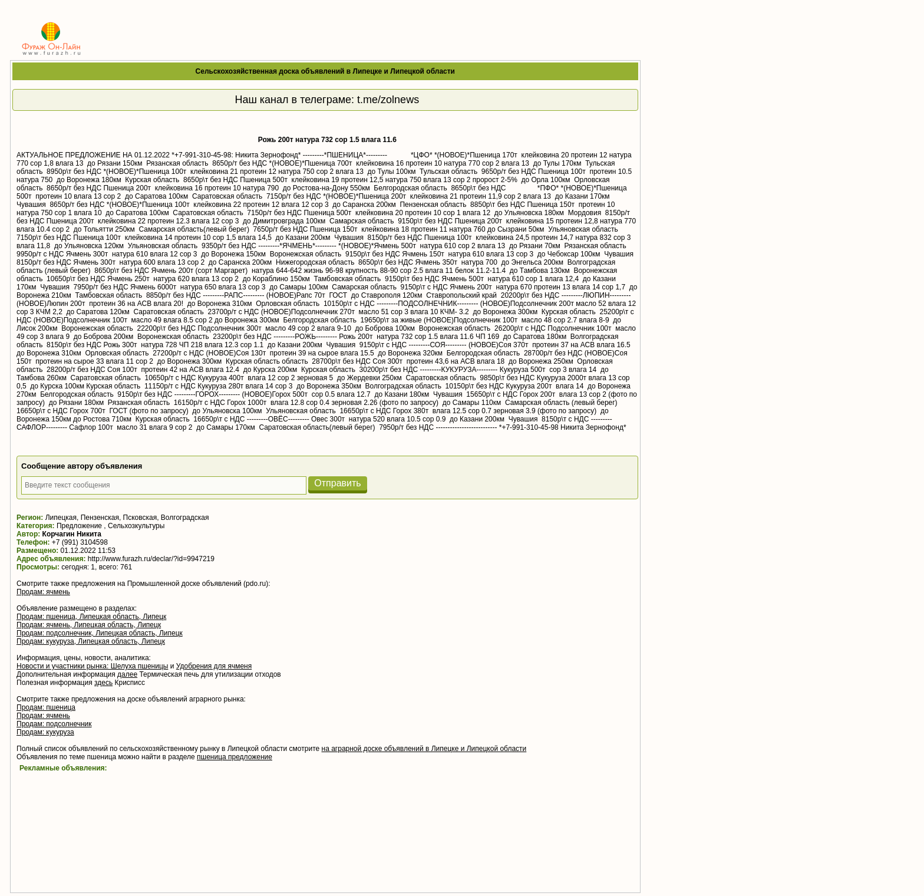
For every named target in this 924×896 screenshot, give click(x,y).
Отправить (337, 483)
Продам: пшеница (45, 707)
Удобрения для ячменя (214, 666)
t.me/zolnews (388, 100)
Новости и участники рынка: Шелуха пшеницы (92, 666)
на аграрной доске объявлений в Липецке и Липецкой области (424, 749)
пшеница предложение (234, 757)
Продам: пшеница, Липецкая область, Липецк (91, 616)
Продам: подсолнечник (54, 724)
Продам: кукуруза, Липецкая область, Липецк (90, 641)
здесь (103, 682)
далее (127, 674)
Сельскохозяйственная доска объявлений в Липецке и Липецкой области (325, 71)
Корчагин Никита (71, 534)
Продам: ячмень (43, 592)
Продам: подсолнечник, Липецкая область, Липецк (99, 633)
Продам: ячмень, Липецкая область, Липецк (88, 625)
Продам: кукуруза (45, 732)
